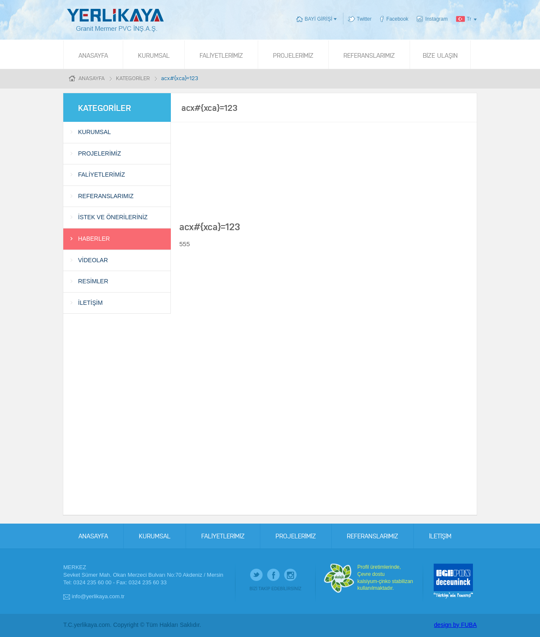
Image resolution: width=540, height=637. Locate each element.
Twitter (364, 19)
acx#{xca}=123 (179, 77)
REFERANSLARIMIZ (369, 55)
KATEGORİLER (133, 77)
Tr (469, 19)
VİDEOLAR (93, 260)
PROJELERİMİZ (293, 55)
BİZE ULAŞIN (440, 55)
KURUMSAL (154, 55)
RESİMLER (93, 281)
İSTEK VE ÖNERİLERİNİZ (113, 217)
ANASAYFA (93, 55)
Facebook (397, 19)
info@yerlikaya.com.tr (98, 596)
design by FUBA (455, 624)
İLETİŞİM (90, 302)
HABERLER (94, 238)
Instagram (436, 19)
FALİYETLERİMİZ (221, 55)
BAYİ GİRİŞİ (318, 19)
